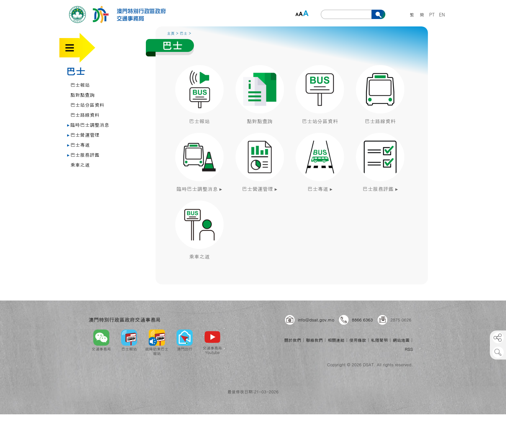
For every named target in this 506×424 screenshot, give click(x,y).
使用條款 (357, 340)
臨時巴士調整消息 (88, 124)
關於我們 (292, 340)
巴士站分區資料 (87, 104)
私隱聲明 (379, 340)
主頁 (171, 33)
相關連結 (336, 340)
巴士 (75, 71)
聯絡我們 (314, 340)
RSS (409, 349)
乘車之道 (80, 164)
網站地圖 (401, 340)
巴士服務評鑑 (83, 154)
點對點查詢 (82, 94)
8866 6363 (362, 320)
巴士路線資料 (84, 114)
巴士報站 (80, 84)
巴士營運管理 (83, 134)
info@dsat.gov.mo (316, 320)
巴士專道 (78, 144)
